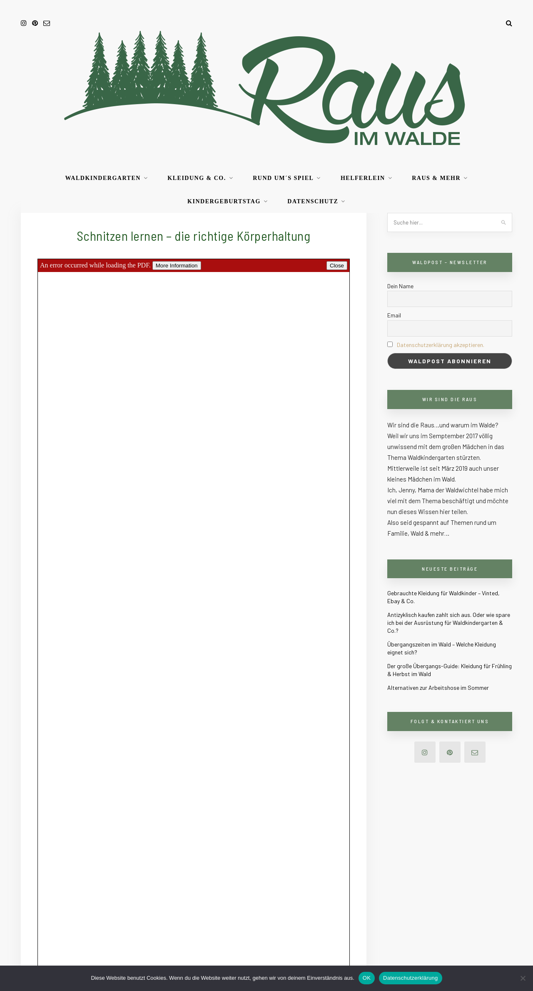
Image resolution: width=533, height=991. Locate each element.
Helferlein (363, 178)
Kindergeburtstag (224, 201)
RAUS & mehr (436, 178)
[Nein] (522, 978)
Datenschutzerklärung (410, 978)
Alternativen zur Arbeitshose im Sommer (438, 687)
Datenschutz (312, 201)
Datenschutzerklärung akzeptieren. (440, 344)
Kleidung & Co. (196, 178)
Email (394, 315)
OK (367, 978)
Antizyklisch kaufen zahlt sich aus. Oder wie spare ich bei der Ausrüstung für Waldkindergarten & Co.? (448, 622)
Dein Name (400, 286)
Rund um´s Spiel (283, 178)
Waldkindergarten (102, 178)
